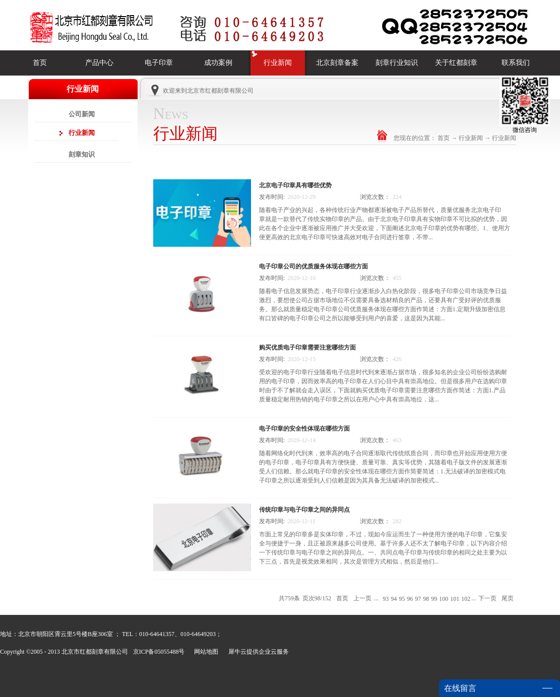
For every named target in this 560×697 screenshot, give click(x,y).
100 (443, 598)
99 (434, 598)
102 (465, 598)
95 (402, 598)
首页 (40, 62)
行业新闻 (471, 138)
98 (426, 598)
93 (386, 598)
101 (454, 598)
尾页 (508, 598)
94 (394, 598)
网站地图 (204, 651)
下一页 (487, 598)
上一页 (362, 598)
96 (410, 598)
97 (418, 598)
